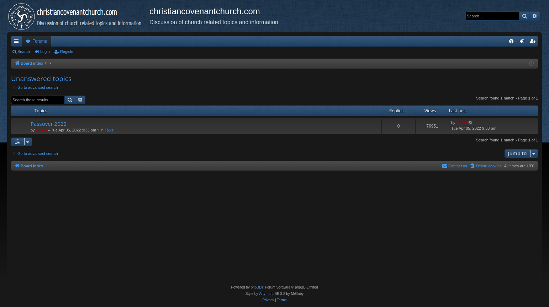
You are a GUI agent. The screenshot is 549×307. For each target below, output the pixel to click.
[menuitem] (511, 41)
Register (67, 51)
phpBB (256, 287)
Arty (262, 294)
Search (23, 51)
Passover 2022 (49, 123)
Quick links (18, 43)
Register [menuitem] (534, 43)
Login (45, 51)
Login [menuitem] (523, 43)
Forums (39, 41)
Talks (109, 130)
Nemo (41, 130)
